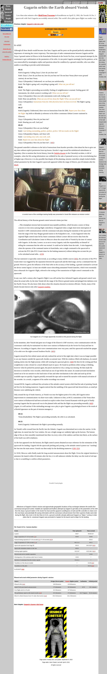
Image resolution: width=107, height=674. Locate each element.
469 (71, 362)
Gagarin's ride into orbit (35, 24)
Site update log (7, 33)
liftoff (16, 165)
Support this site (6, 59)
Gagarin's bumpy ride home (33, 604)
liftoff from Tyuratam (46, 15)
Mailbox (7, 56)
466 (76, 259)
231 (77, 448)
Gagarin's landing (44, 287)
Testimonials (6, 44)
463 (94, 545)
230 (74, 448)
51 (34, 536)
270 (42, 254)
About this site (7, 49)
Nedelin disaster (60, 153)
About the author (6, 52)
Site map (6, 36)
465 (52, 143)
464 (23, 569)
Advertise (7, 41)
